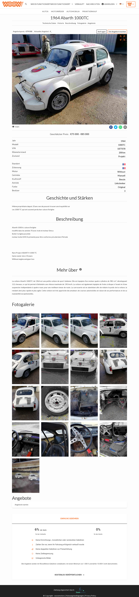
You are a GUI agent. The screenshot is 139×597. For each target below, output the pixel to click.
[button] (121, 4)
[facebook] (111, 127)
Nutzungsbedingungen (75, 596)
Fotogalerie (81, 23)
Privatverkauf (89, 11)
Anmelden (109, 4)
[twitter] (115, 127)
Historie (60, 23)
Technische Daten (49, 23)
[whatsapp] (120, 127)
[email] (125, 127)
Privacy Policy (90, 596)
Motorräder (57, 11)
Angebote (91, 23)
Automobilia (73, 11)
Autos (45, 11)
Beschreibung (70, 23)
